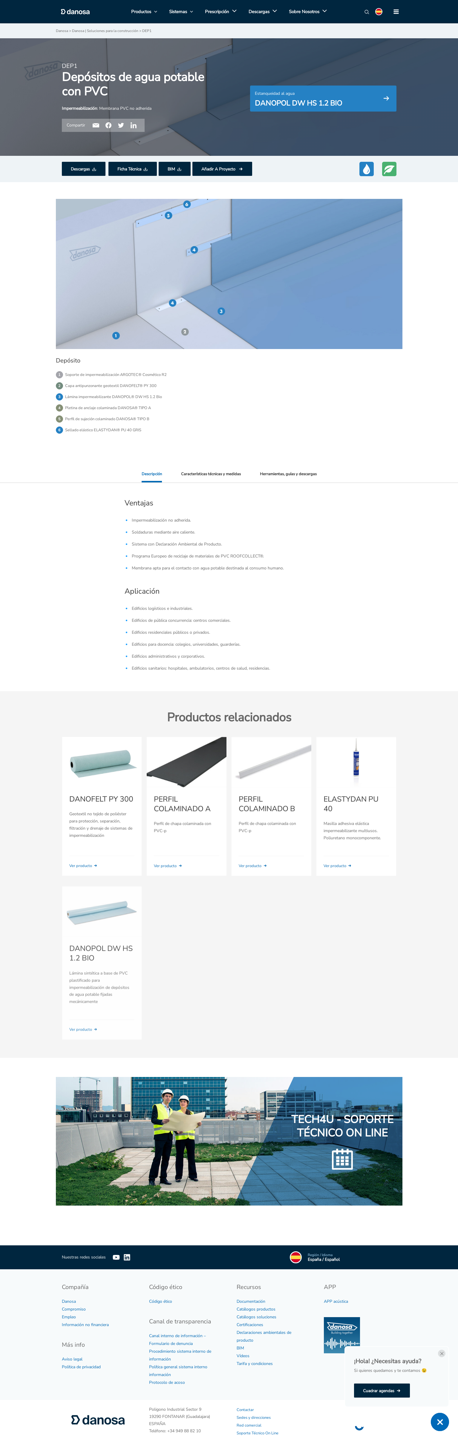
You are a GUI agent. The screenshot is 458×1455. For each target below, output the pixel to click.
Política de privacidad (81, 1367)
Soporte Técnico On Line (259, 1433)
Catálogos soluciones (256, 1317)
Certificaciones (250, 1325)
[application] (233, 11)
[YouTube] (116, 1257)
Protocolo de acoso (167, 1382)
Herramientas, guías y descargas (290, 477)
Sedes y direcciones (255, 1417)
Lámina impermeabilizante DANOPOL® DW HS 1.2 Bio (116, 398)
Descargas (80, 169)
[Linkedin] (135, 1257)
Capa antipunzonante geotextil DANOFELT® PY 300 (113, 386)
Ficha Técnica (129, 169)
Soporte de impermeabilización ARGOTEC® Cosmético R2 (118, 374)
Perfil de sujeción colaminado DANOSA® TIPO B (110, 421)
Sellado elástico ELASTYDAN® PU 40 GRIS (106, 433)
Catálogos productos (256, 1309)
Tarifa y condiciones (255, 1363)
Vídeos (243, 1356)
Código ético (160, 1301)
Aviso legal (72, 1359)
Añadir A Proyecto (219, 169)
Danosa (69, 1301)
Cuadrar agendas (378, 1391)
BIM (171, 169)
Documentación (251, 1301)
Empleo (69, 1317)
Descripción (148, 477)
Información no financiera (85, 1325)
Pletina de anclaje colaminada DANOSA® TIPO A (111, 409)
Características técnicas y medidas (209, 477)
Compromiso (74, 1309)
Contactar (246, 1410)
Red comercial (249, 1425)
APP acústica (336, 1301)
